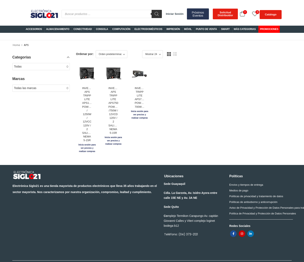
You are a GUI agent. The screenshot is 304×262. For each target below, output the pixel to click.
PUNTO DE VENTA (206, 29)
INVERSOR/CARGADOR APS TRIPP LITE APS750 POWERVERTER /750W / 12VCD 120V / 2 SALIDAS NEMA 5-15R (156, 124)
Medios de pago (238, 178)
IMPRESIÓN (173, 29)
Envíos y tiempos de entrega (246, 172)
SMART (225, 29)
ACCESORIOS (34, 29)
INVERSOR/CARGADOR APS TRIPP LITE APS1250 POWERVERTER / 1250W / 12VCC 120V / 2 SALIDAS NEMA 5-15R (101, 124)
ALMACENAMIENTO (57, 29)
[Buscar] (157, 14)
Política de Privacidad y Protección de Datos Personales (259, 201)
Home (16, 45)
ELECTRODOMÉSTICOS (148, 29)
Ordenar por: (85, 54)
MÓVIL (188, 29)
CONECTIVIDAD (82, 29)
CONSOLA (102, 29)
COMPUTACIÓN (121, 29)
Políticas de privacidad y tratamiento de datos (256, 184)
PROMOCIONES (269, 29)
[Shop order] (111, 54)
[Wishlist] (250, 14)
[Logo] (44, 14)
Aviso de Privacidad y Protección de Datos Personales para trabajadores (259, 195)
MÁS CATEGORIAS (245, 29)
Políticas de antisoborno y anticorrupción (253, 190)
